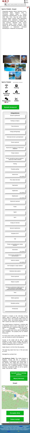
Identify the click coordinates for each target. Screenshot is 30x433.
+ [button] (3, 387)
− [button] (3, 390)
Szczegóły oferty (15, 413)
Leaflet (18, 408)
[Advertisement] (15, 42)
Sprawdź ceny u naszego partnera (18, 373)
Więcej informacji (19, 378)
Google (20, 426)
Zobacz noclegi (15, 419)
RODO (8, 431)
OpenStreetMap (25, 408)
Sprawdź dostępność (10, 107)
